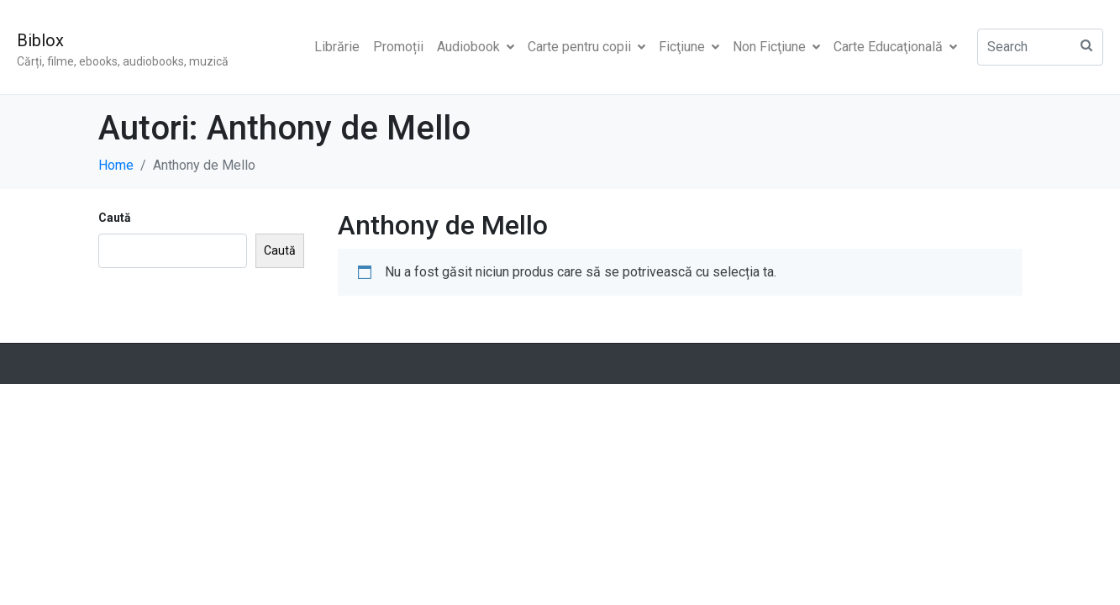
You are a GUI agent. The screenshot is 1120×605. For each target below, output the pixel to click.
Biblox (40, 40)
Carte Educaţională (895, 47)
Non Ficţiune (776, 47)
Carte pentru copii (586, 47)
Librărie (337, 47)
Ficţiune (689, 47)
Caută (114, 217)
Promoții (398, 47)
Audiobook (475, 47)
